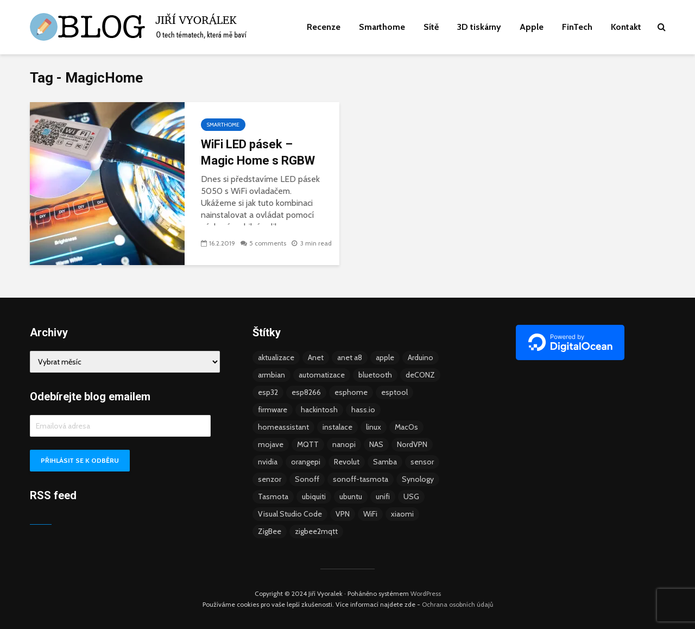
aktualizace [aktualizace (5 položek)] (276, 357)
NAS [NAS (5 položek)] (376, 444)
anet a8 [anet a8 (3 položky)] (349, 357)
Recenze (323, 27)
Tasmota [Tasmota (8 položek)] (273, 496)
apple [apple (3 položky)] (385, 357)
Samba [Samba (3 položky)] (385, 462)
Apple (532, 27)
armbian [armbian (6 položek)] (271, 375)
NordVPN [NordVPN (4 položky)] (412, 444)
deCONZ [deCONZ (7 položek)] (420, 375)
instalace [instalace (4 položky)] (337, 427)
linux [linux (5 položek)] (373, 427)
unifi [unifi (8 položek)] (383, 496)
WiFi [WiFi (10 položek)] (370, 514)
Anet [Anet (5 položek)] (316, 357)
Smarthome (382, 27)
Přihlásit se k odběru (80, 460)
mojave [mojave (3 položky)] (270, 444)
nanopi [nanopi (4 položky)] (344, 444)
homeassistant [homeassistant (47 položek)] (283, 427)
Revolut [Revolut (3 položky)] (346, 462)
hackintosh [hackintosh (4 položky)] (319, 409)
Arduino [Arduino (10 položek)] (420, 357)
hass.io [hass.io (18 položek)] (363, 409)
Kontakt (626, 27)
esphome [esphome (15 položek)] (351, 392)
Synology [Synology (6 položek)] (418, 479)
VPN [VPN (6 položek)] (343, 514)
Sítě (431, 27)
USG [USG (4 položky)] (411, 496)
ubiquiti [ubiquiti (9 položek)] (314, 496)
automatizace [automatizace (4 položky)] (322, 375)
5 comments (267, 243)
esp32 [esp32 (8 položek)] (268, 392)
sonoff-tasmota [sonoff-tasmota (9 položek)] (360, 479)
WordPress (425, 593)
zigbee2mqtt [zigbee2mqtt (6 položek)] (316, 531)
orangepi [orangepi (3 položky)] (305, 462)
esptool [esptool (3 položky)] (394, 392)
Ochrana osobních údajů (457, 604)
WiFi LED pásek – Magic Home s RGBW (258, 152)
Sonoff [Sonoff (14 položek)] (307, 479)
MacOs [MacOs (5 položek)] (406, 427)
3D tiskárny (479, 27)
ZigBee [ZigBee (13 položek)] (269, 531)
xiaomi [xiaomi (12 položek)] (402, 514)
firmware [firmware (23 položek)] (272, 409)
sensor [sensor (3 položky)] (422, 462)
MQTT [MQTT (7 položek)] (308, 444)
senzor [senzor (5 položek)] (269, 479)
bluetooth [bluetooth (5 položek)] (375, 375)
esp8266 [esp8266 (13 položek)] (306, 392)
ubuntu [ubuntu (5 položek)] (350, 496)
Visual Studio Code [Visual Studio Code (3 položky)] (290, 514)
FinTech (577, 27)
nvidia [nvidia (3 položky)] (267, 462)
